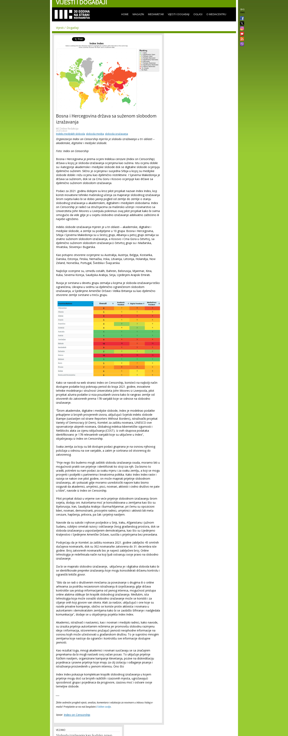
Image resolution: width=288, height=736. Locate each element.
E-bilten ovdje (103, 706)
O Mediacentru (216, 14)
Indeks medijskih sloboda (70, 133)
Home (125, 14)
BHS (242, 9)
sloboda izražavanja (116, 133)
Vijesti (60, 28)
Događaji (73, 28)
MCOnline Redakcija (67, 128)
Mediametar (156, 14)
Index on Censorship (77, 715)
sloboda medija (95, 133)
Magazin (138, 14)
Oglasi (197, 14)
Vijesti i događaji (178, 14)
